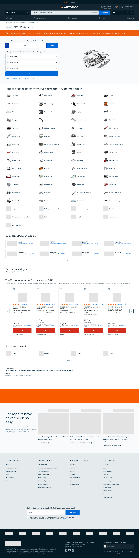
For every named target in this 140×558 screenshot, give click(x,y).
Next (132, 311)
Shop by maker (107, 487)
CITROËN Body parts (46, 370)
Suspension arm (107, 477)
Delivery (72, 471)
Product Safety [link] (74, 484)
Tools (10, 18)
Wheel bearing (107, 481)
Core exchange (74, 481)
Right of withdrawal (43, 474)
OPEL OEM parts (26, 375)
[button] (107, 7)
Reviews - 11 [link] (96, 304)
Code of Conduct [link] (43, 484)
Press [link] (7, 474)
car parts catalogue (19, 22)
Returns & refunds (75, 477)
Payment (72, 468)
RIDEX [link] (7, 481)
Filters (103, 18)
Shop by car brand (108, 494)
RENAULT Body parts (11, 370)
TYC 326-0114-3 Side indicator (22, 308)
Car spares (8, 22)
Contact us (73, 474)
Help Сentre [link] (73, 465)
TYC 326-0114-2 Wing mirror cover (69, 308)
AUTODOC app (9, 477)
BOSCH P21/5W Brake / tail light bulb (45, 308)
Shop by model (107, 490)
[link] (123, 13)
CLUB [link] (73, 2)
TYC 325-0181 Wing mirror (117, 308)
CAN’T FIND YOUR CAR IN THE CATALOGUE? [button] (19, 79)
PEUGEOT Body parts (24, 370)
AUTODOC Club (42, 465)
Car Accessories (41, 18)
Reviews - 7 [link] (25, 304)
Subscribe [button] (72, 513)
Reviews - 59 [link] (49, 304)
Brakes (131, 18)
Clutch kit (105, 474)
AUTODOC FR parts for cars (13, 375)
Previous (8, 311)
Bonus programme (10, 471)
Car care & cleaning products (111, 484)
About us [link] (7, 465)
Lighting (105, 468)
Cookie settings (42, 481)
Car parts (12, 12)
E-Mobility (106, 465)
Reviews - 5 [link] (120, 304)
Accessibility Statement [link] (44, 487)
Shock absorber (107, 471)
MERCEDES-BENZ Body (66, 370)
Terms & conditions (43, 471)
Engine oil (74, 18)
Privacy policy (42, 477)
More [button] (64, 518)
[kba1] (27, 45)
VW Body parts (35, 370)
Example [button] (93, 12)
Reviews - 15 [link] (73, 304)
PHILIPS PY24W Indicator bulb (93, 309)
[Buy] (22, 330)
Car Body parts (31, 22)
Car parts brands (107, 497)
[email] (46, 512)
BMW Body (55, 370)
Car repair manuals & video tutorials (48, 468)
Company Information (11, 468)
